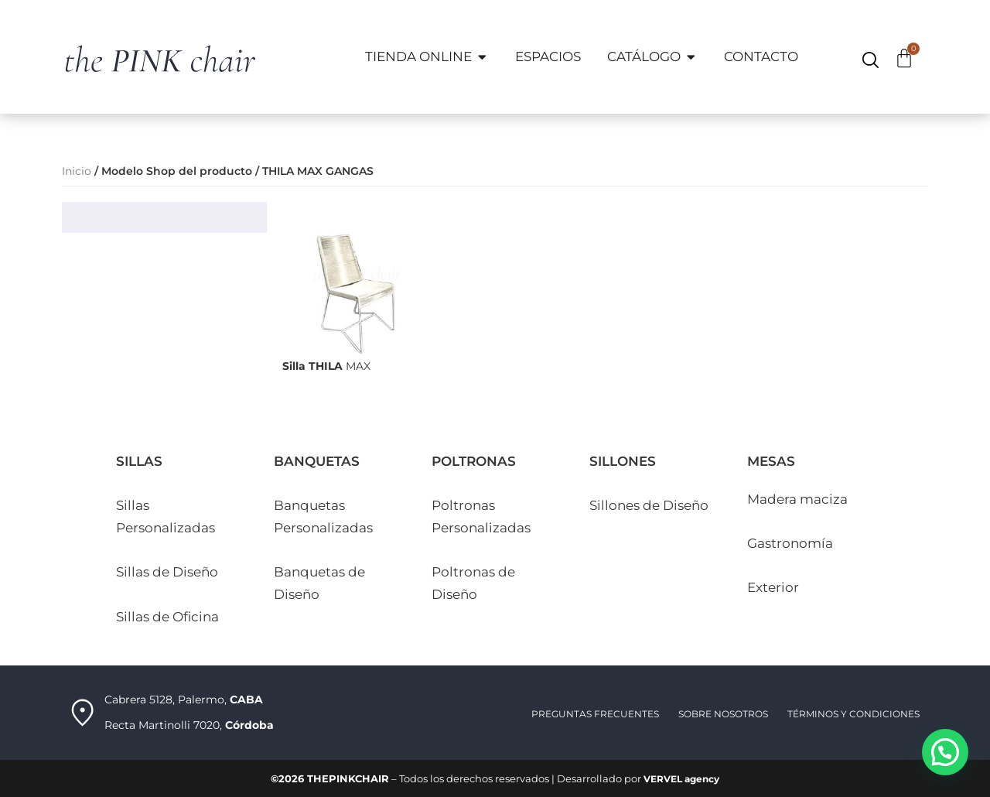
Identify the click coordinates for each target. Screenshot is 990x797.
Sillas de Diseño (167, 571)
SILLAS (139, 460)
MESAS (771, 460)
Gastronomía (790, 542)
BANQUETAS (317, 460)
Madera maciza (797, 498)
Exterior (773, 586)
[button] (945, 752)
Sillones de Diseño (648, 504)
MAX (326, 365)
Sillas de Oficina (167, 616)
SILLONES (622, 460)
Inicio (76, 171)
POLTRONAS (474, 460)
